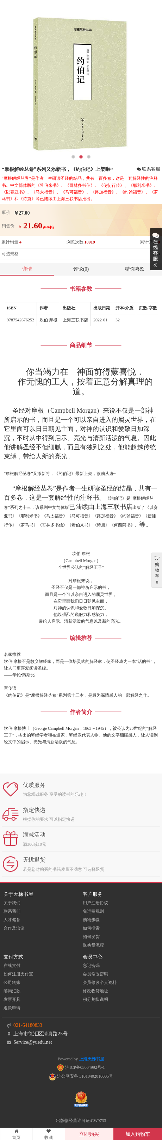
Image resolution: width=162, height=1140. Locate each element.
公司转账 (12, 982)
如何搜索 (91, 928)
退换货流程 (93, 945)
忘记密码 (91, 965)
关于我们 (12, 902)
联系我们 (12, 911)
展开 (156, 249)
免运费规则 (93, 911)
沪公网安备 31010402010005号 (81, 1076)
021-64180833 (27, 1025)
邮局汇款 (12, 990)
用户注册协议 (95, 902)
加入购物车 (137, 1134)
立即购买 (89, 1134)
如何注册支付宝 (18, 974)
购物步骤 (91, 919)
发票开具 (12, 999)
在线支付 (12, 965)
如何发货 (91, 936)
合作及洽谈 (14, 928)
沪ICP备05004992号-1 (81, 1067)
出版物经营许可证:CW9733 (81, 1120)
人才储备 (12, 919)
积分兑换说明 (95, 999)
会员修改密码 (95, 974)
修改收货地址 (95, 990)
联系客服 (148, 169)
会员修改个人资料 (100, 982)
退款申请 (12, 1007)
